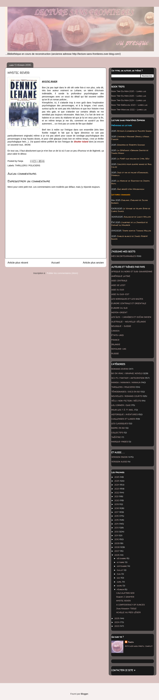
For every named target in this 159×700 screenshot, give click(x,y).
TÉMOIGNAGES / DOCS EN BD (125, 391)
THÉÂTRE (116, 437)
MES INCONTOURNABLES (123, 256)
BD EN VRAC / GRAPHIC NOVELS (127, 373)
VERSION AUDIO (119, 461)
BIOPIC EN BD (118, 428)
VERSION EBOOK (119, 457)
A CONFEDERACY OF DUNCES (130, 604)
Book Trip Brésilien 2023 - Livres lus (129, 105)
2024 (117, 484)
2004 (117, 622)
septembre (122, 566)
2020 (117, 500)
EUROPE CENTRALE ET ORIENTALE (128, 303)
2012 (116, 531)
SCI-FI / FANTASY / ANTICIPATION (127, 378)
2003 (117, 626)
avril (119, 581)
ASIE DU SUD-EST (120, 294)
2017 (116, 512)
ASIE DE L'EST (118, 285)
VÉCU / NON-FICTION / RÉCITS (126, 400)
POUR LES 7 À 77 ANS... (122, 409)
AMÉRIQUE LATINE (120, 276)
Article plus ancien (93, 262)
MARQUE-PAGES (119, 441)
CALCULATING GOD (125, 593)
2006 (117, 555)
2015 (116, 520)
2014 (116, 523)
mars (120, 585)
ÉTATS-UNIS (117, 335)
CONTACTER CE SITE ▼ (123, 670)
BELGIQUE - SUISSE (121, 326)
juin (119, 573)
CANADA (115, 330)
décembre (122, 558)
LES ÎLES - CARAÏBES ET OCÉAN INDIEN (131, 317)
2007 (117, 551)
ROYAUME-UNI (118, 348)
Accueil (55, 262)
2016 (116, 516)
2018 (116, 508)
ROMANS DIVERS (119, 368)
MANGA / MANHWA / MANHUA (126, 382)
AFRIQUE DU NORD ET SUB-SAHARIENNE (131, 271)
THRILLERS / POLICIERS (27, 165)
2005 (117, 618)
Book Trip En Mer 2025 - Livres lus (128, 95)
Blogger (84, 694)
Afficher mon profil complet (139, 646)
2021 (116, 496)
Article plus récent (18, 262)
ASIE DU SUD (117, 289)
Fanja (131, 642)
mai (119, 577)
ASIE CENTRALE (119, 280)
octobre (121, 562)
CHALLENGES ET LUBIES (123, 418)
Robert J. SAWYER (125, 596)
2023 (117, 488)
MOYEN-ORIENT (119, 312)
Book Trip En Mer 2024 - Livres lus (128, 100)
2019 (116, 504)
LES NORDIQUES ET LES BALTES (127, 298)
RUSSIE (115, 353)
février (121, 589)
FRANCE (115, 339)
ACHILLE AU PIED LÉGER (128, 612)
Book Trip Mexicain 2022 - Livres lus (129, 109)
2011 (116, 535)
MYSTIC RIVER (123, 600)
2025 (117, 480)
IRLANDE (115, 344)
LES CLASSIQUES (119, 423)
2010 (116, 539)
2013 (116, 527)
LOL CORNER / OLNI (120, 405)
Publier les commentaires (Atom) (62, 273)
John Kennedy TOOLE (126, 608)
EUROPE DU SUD (119, 308)
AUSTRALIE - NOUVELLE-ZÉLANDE (128, 321)
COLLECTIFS (117, 432)
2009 (117, 543)
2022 (117, 492)
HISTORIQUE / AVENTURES (124, 414)
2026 (117, 477)
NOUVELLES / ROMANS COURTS (126, 396)
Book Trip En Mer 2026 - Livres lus (128, 91)
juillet (120, 570)
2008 (117, 547)
